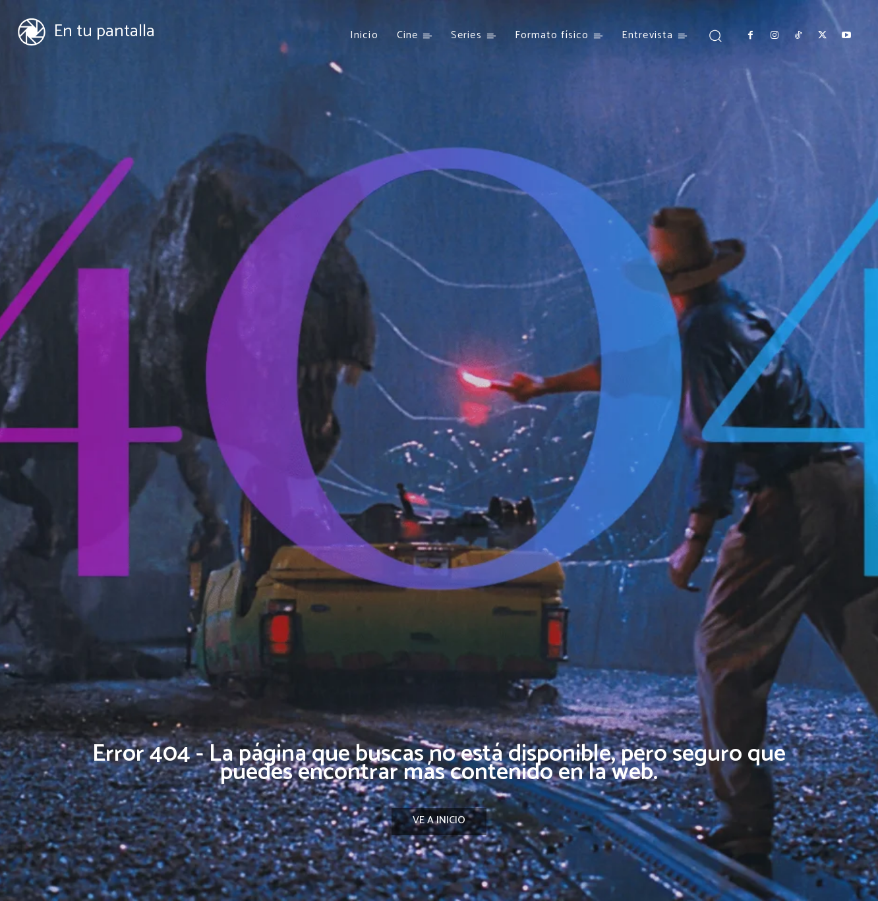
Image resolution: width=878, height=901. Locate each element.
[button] (715, 35)
